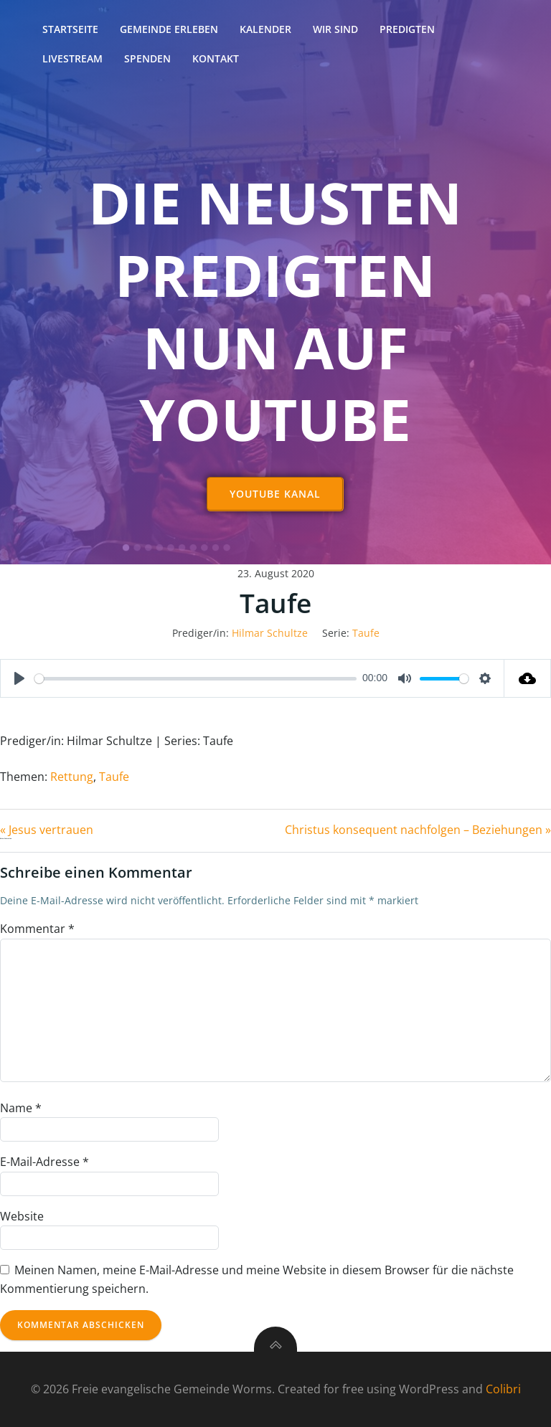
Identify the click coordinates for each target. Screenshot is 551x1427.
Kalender (265, 29)
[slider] (195, 679)
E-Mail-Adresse (44, 1162)
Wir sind (335, 29)
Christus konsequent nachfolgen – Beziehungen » (418, 830)
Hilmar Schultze (270, 633)
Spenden (147, 58)
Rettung (71, 776)
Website (22, 1216)
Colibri (503, 1389)
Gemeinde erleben (169, 29)
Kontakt (215, 58)
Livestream (72, 58)
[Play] (19, 678)
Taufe (366, 633)
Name (21, 1108)
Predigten (407, 29)
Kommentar (37, 929)
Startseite (70, 29)
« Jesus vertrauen (46, 830)
